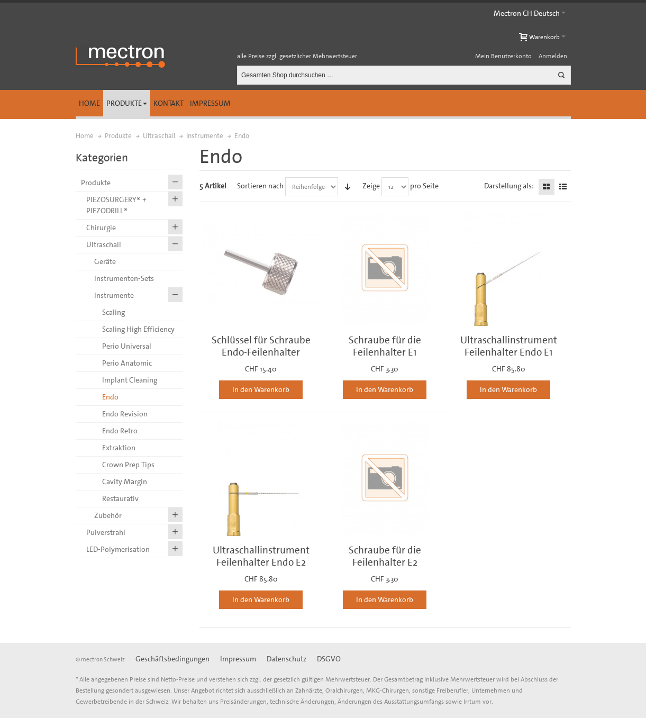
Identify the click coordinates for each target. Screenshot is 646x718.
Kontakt (168, 103)
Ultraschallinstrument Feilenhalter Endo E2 (261, 556)
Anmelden (553, 56)
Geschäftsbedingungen (172, 659)
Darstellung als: (509, 185)
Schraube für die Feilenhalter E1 (385, 346)
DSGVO (329, 659)
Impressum (210, 103)
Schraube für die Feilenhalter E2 (385, 556)
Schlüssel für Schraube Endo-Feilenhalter (261, 346)
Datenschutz (286, 659)
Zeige (371, 185)
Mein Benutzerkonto (503, 56)
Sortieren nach (260, 185)
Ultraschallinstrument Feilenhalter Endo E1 (508, 346)
